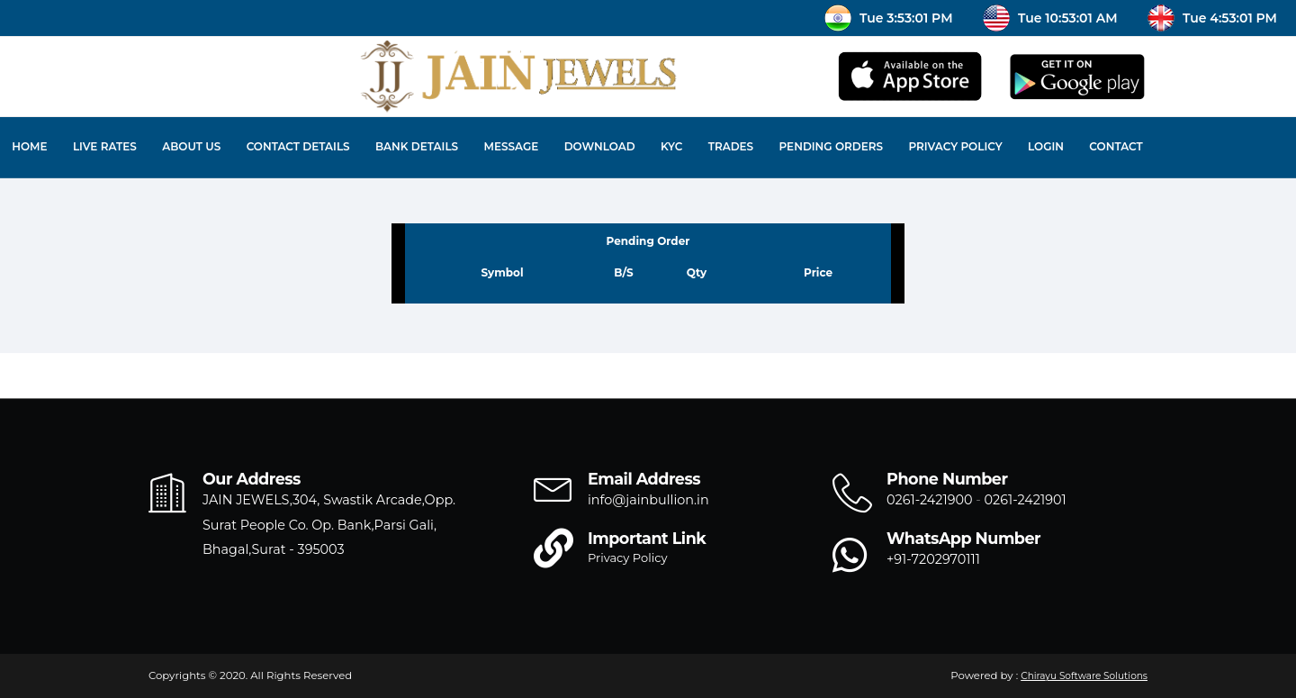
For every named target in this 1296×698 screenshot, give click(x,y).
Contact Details (298, 146)
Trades (730, 146)
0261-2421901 (1025, 500)
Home (29, 146)
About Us (191, 146)
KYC (671, 146)
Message (510, 146)
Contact (1115, 146)
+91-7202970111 (933, 559)
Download (599, 146)
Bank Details (416, 146)
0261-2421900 (929, 500)
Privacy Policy (955, 146)
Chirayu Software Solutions (1084, 676)
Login (1046, 146)
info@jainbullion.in (648, 500)
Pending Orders (831, 146)
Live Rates (105, 146)
